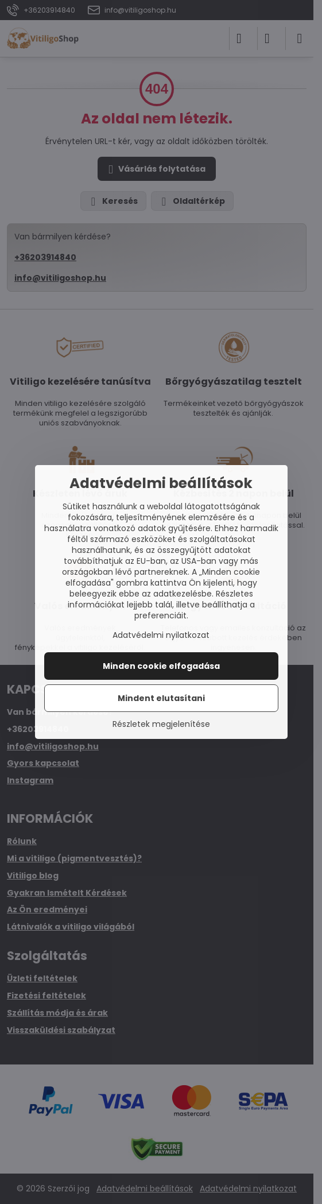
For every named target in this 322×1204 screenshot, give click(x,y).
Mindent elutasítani (161, 698)
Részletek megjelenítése (161, 724)
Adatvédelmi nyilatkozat (161, 635)
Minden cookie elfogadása (161, 666)
